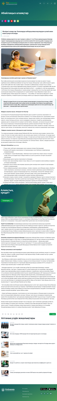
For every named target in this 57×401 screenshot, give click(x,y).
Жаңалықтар (25, 391)
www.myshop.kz (12, 184)
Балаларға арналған (27, 394)
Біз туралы (24, 388)
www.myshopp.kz (49, 184)
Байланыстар (25, 396)
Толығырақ (7, 200)
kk (40, 3)
